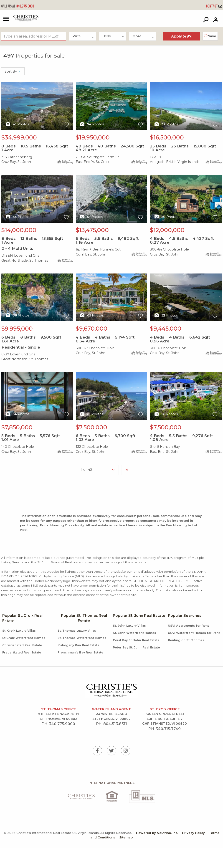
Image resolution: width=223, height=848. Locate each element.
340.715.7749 (168, 729)
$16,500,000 (167, 137)
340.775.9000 (17, 6)
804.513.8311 (115, 724)
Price (83, 36)
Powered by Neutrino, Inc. (157, 833)
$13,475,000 (92, 230)
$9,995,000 (17, 328)
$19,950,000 (93, 137)
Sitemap (126, 837)
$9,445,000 (165, 328)
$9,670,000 (91, 328)
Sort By (13, 71)
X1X (37, 106)
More (143, 36)
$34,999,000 (19, 137)
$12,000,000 (167, 230)
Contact (214, 6)
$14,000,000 (18, 230)
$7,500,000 (91, 427)
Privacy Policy (193, 833)
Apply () (182, 36)
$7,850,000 (17, 427)
